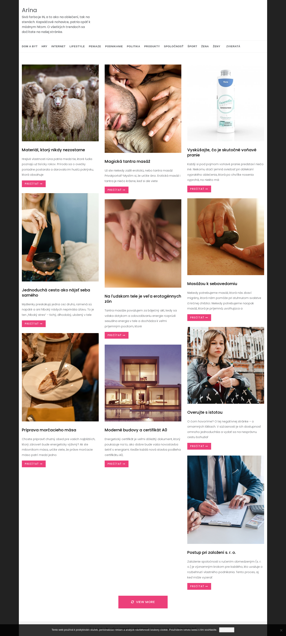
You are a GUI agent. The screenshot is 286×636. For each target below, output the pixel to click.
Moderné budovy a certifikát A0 (136, 430)
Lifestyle (77, 46)
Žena (205, 46)
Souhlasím (227, 629)
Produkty (152, 46)
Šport (192, 46)
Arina (29, 10)
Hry (44, 46)
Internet (58, 46)
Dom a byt (30, 46)
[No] (281, 630)
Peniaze (95, 46)
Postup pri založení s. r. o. (211, 552)
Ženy (216, 46)
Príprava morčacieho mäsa (49, 430)
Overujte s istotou (205, 412)
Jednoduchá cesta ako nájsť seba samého (56, 292)
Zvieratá (233, 46)
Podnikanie (114, 46)
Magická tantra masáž (127, 161)
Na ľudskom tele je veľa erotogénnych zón (143, 298)
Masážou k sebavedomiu (212, 283)
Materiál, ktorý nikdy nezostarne (53, 150)
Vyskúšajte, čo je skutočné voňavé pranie (221, 152)
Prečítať (34, 183)
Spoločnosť (174, 46)
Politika (133, 46)
